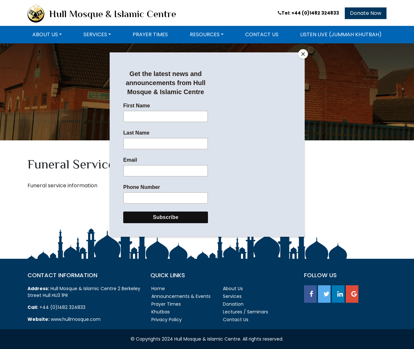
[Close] (303, 54)
